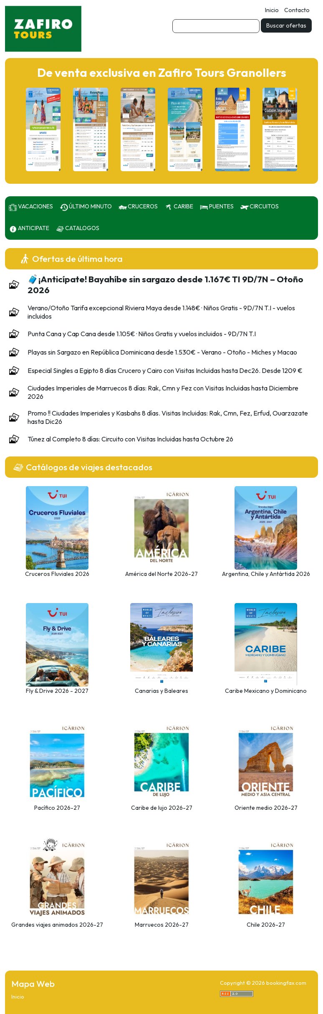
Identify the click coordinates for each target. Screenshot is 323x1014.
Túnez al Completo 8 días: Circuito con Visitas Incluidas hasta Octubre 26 (130, 439)
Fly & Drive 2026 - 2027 (57, 691)
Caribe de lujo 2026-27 (161, 807)
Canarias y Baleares (161, 691)
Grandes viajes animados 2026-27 (57, 924)
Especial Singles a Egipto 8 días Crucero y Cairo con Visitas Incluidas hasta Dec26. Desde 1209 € (165, 370)
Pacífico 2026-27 (57, 807)
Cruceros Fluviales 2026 (57, 574)
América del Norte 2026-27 (161, 574)
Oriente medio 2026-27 (266, 807)
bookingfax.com (286, 982)
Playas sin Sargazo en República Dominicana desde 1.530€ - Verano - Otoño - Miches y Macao (162, 352)
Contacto (297, 10)
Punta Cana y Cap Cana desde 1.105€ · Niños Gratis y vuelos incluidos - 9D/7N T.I (142, 334)
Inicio (272, 10)
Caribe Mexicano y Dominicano (266, 691)
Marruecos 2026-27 (162, 924)
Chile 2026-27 (266, 924)
